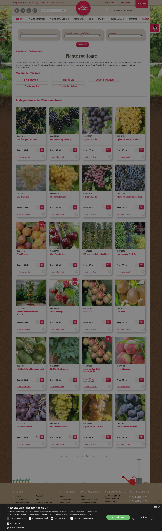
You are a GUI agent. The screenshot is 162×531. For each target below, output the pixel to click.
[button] (54, 527)
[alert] (81, 265)
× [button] (159, 507)
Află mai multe (85, 514)
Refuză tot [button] (142, 517)
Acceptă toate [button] (118, 517)
